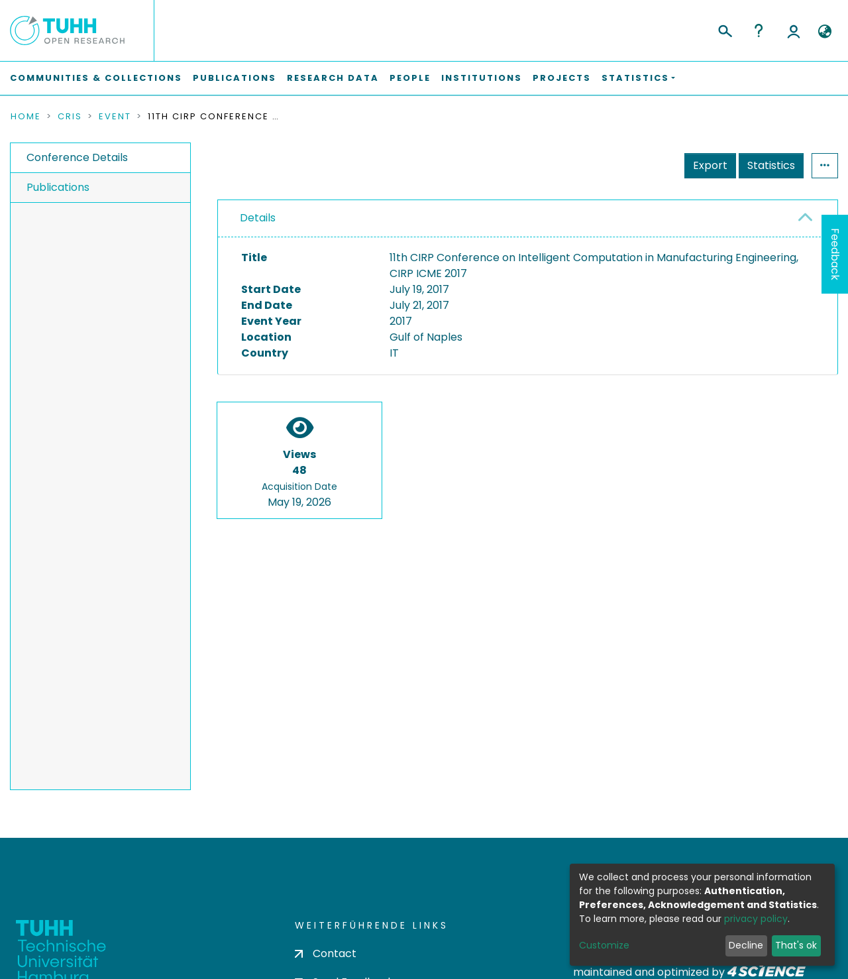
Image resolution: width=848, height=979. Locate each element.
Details (258, 217)
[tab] (527, 218)
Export (710, 165)
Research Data (333, 78)
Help (758, 30)
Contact (325, 953)
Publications (234, 78)
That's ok (796, 945)
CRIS (70, 117)
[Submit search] (724, 29)
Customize (604, 945)
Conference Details (77, 157)
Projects (562, 78)
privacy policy (756, 918)
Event (115, 117)
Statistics (771, 165)
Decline (746, 945)
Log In (793, 30)
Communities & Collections (96, 78)
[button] (824, 32)
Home (26, 117)
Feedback (835, 254)
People (410, 78)
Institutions (481, 78)
